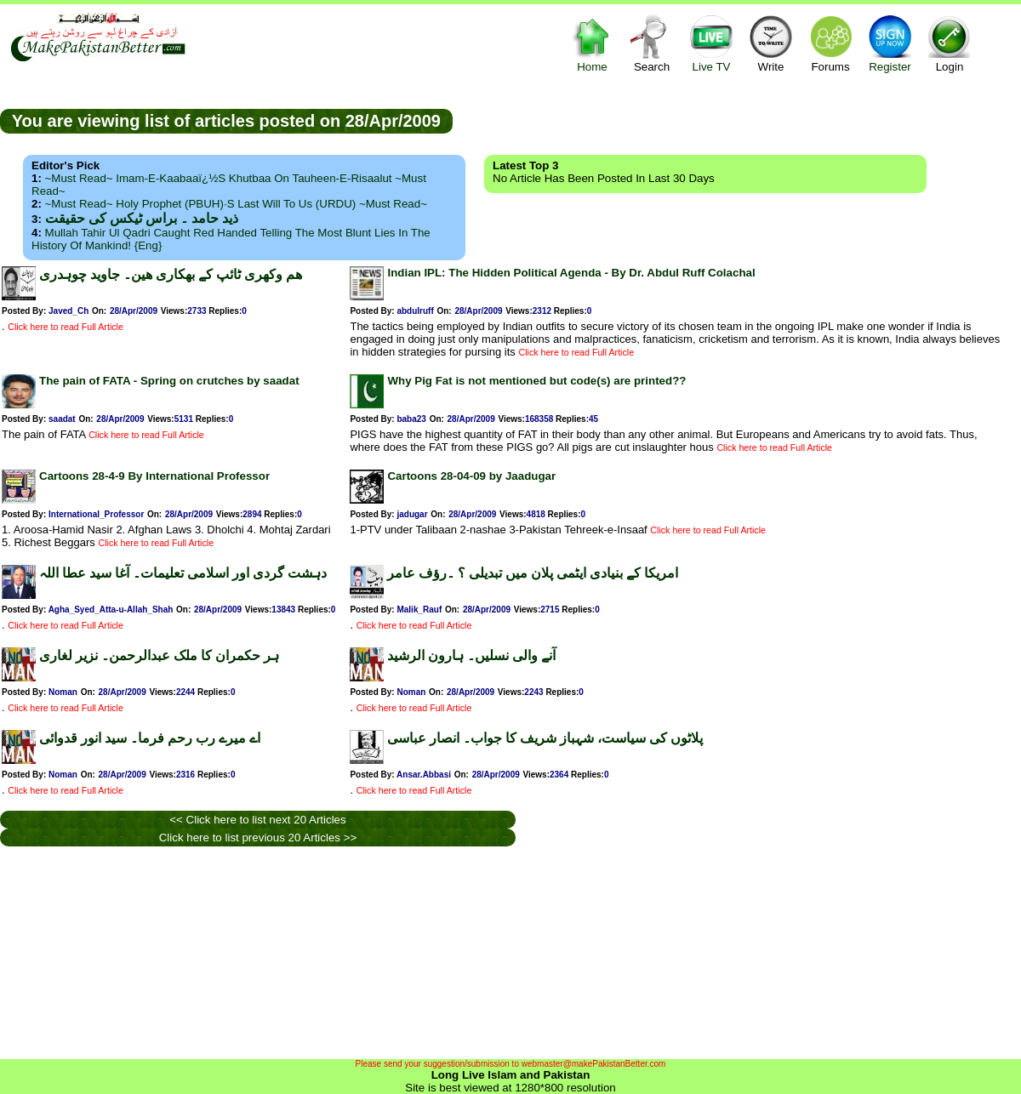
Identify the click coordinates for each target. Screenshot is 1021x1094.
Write (771, 43)
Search (651, 43)
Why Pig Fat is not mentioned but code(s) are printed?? (536, 380)
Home (592, 43)
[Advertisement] (737, 119)
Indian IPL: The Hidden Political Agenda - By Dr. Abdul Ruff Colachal (571, 272)
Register (890, 43)
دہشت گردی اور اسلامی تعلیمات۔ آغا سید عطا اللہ (183, 573)
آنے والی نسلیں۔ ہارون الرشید (471, 655)
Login (949, 43)
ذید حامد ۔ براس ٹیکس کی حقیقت (141, 218)
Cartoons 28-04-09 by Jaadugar (471, 476)
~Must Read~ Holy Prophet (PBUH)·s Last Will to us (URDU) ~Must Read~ (236, 203)
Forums (830, 43)
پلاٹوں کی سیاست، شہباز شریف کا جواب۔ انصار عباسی (545, 738)
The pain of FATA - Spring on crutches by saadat (169, 380)
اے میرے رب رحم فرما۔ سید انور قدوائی (149, 738)
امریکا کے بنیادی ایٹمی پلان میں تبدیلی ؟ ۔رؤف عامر (532, 573)
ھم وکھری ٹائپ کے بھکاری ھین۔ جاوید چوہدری (170, 274)
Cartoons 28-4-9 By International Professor (154, 476)
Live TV (711, 43)
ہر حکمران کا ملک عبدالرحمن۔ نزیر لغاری (159, 655)
